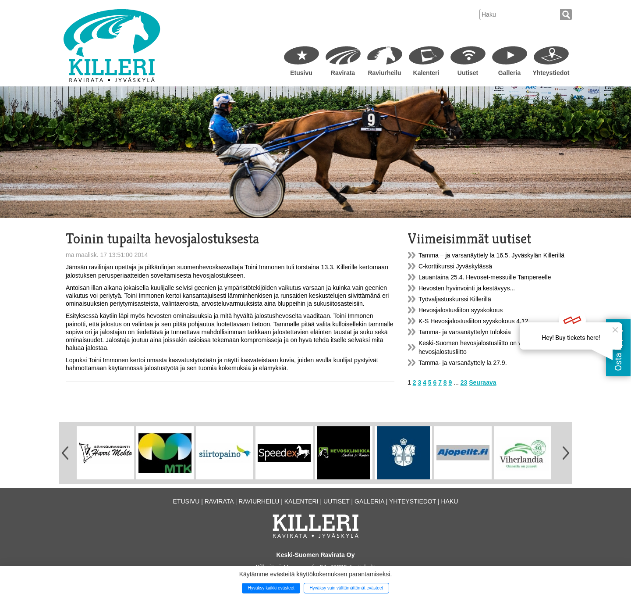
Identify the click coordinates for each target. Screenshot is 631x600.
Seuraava (482, 382)
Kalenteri (426, 72)
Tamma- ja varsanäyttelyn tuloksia (464, 332)
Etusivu (301, 72)
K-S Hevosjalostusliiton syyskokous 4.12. (474, 321)
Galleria (509, 72)
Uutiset (467, 72)
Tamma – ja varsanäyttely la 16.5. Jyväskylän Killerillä (491, 255)
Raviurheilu (384, 72)
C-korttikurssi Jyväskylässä (455, 266)
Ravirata (343, 72)
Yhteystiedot (550, 72)
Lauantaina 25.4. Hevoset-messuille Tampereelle (484, 277)
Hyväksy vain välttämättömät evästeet (346, 588)
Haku (449, 501)
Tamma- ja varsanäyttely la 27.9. (462, 362)
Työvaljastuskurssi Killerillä (454, 299)
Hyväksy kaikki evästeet (271, 588)
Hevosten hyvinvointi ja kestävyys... (466, 288)
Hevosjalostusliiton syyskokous (460, 310)
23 (464, 382)
